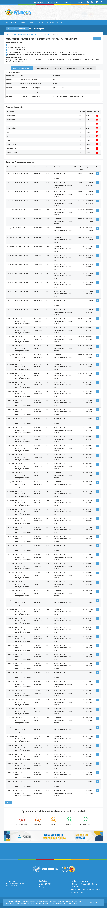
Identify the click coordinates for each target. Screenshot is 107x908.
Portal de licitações (32, 34)
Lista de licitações (45, 34)
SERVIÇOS (41, 22)
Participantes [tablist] (72, 68)
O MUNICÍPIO (23, 22)
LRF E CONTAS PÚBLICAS (52, 22)
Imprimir (97, 39)
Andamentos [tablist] (88, 68)
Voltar (8, 802)
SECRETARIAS (33, 22)
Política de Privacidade (23, 903)
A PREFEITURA (14, 22)
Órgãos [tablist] (57, 68)
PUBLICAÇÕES (64, 22)
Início (7, 34)
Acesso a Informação (18, 34)
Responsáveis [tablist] (42, 68)
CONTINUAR (92, 903)
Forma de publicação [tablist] (21, 68)
